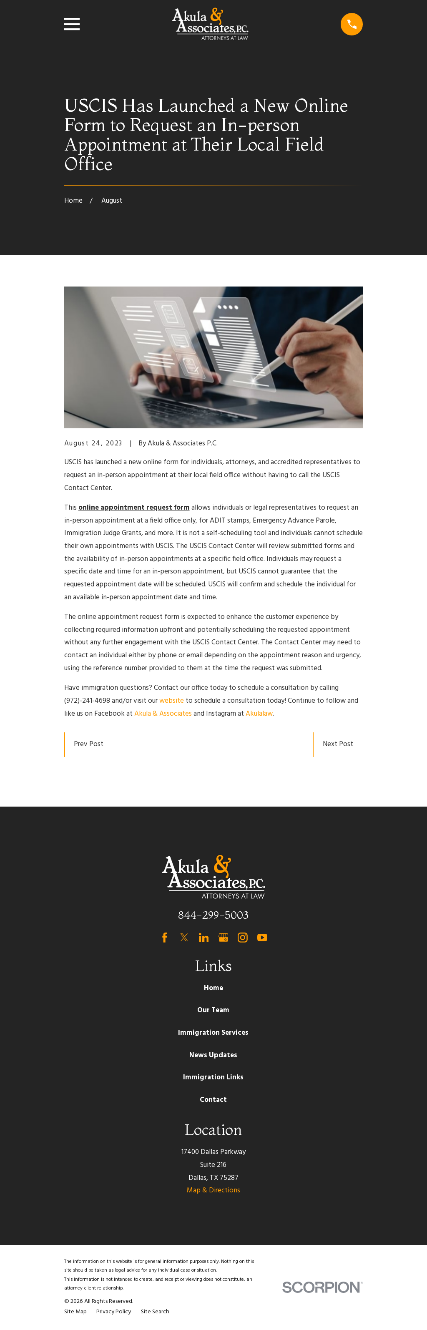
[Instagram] (243, 938)
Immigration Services (213, 1032)
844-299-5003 (213, 914)
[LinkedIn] (204, 938)
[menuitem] (75, 1312)
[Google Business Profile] (224, 938)
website (171, 700)
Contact (213, 1100)
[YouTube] (262, 938)
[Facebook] (165, 938)
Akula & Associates (163, 713)
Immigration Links (213, 1077)
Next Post (338, 744)
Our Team (213, 1010)
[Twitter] (184, 938)
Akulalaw (259, 713)
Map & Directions (213, 1190)
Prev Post (88, 744)
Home (213, 988)
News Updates (213, 1055)
